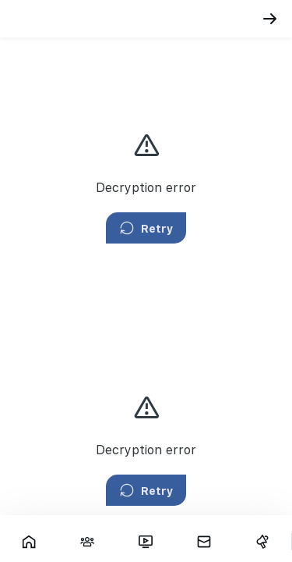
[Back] (270, 18)
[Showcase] (29, 542)
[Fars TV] (146, 542)
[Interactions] (87, 542)
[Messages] (203, 542)
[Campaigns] (262, 542)
